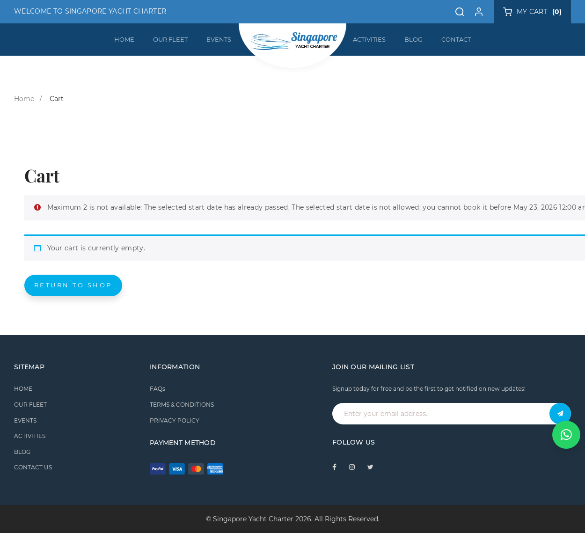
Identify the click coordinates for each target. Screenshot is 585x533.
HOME (124, 39)
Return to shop (73, 285)
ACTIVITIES (369, 39)
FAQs (157, 388)
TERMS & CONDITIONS (182, 404)
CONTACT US (33, 467)
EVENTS (218, 39)
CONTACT (456, 39)
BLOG (413, 39)
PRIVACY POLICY (174, 420)
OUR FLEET (170, 39)
